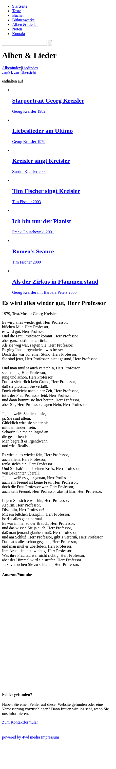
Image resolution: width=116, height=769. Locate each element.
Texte (16, 11)
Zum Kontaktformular (20, 722)
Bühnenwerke (23, 20)
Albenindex (11, 68)
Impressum (50, 737)
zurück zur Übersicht (19, 72)
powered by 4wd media (21, 737)
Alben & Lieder (25, 24)
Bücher (18, 15)
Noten (17, 29)
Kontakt (18, 33)
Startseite (19, 6)
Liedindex (30, 68)
